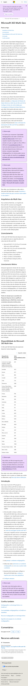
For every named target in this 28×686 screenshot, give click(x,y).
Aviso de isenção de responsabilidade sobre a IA (12, 673)
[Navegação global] (1, 2)
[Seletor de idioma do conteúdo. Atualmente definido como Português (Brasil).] (6, 663)
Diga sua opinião (9, 14)
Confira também (6, 38)
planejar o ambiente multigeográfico (15, 560)
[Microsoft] (14, 2)
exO (19, 590)
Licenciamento (5, 32)
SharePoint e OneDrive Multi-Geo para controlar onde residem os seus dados (13, 193)
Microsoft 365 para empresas (11, 18)
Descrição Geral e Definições (18, 477)
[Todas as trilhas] (2, 18)
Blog (12, 675)
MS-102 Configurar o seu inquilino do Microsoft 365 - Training (13, 647)
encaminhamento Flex (15, 145)
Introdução (4, 36)
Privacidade (3, 677)
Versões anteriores (5, 675)
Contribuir (18, 675)
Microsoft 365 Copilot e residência (16, 592)
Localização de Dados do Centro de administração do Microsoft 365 (13, 157)
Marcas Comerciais (14, 681)
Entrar (25, 2)
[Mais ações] (25, 18)
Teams (4, 592)
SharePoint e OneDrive (12, 180)
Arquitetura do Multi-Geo (8, 30)
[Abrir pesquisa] (22, 2)
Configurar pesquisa (9, 578)
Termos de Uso (4, 681)
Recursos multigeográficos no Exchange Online (13, 615)
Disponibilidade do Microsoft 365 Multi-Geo (12, 34)
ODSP (22, 590)
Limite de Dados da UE (8, 138)
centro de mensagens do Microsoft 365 (16, 530)
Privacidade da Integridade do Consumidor (10, 679)
